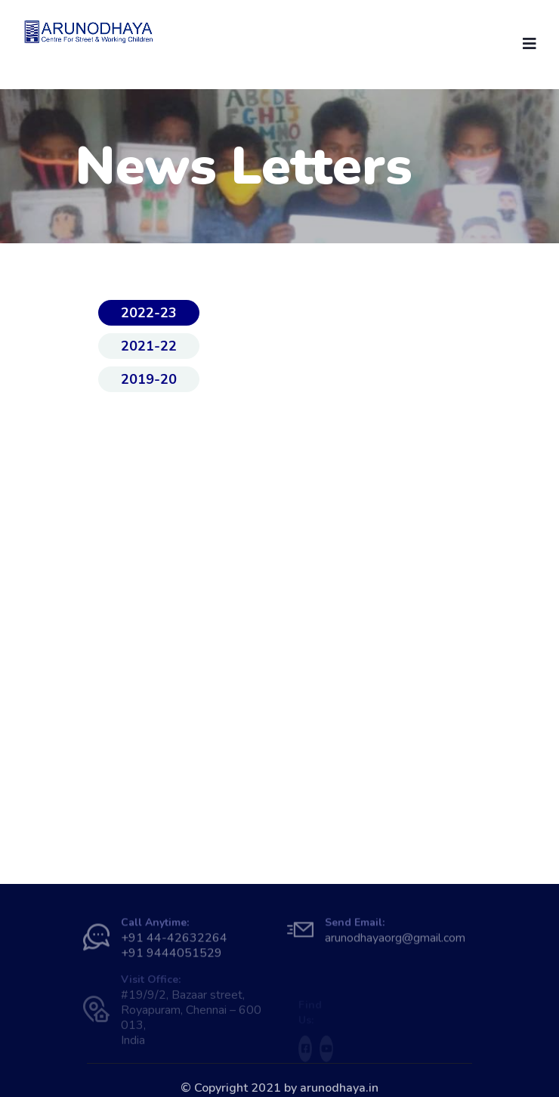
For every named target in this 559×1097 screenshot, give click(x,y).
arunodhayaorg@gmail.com (395, 941)
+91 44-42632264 (174, 941)
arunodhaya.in (339, 1088)
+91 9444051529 (171, 956)
